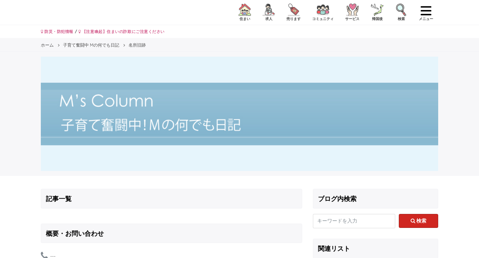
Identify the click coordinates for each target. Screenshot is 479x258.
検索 (419, 221)
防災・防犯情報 (57, 31)
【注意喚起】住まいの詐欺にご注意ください (121, 31)
